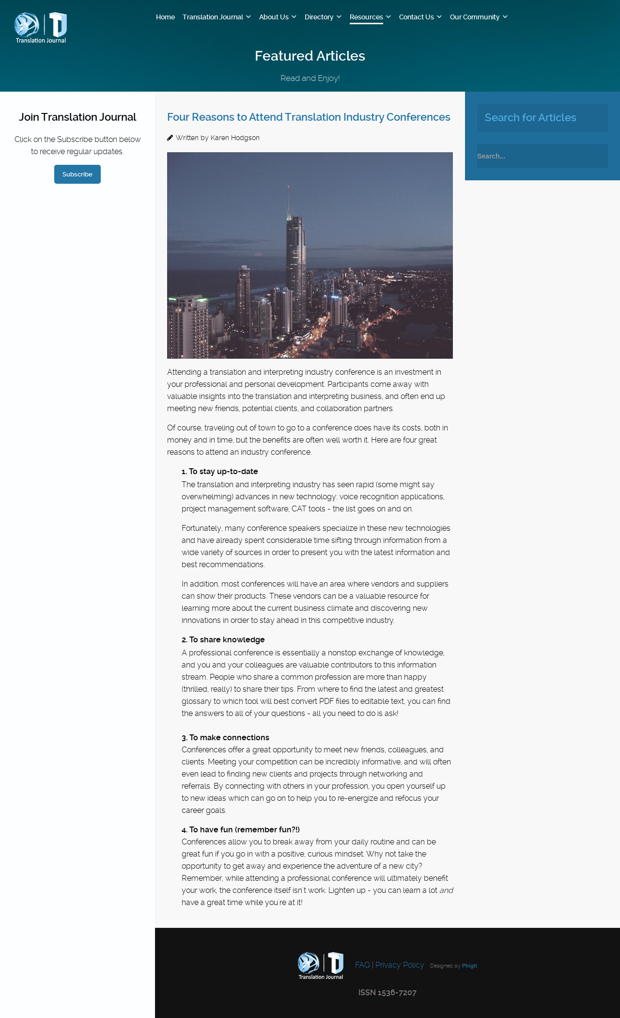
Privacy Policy (399, 965)
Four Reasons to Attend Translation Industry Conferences (308, 117)
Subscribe (77, 174)
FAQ (361, 965)
